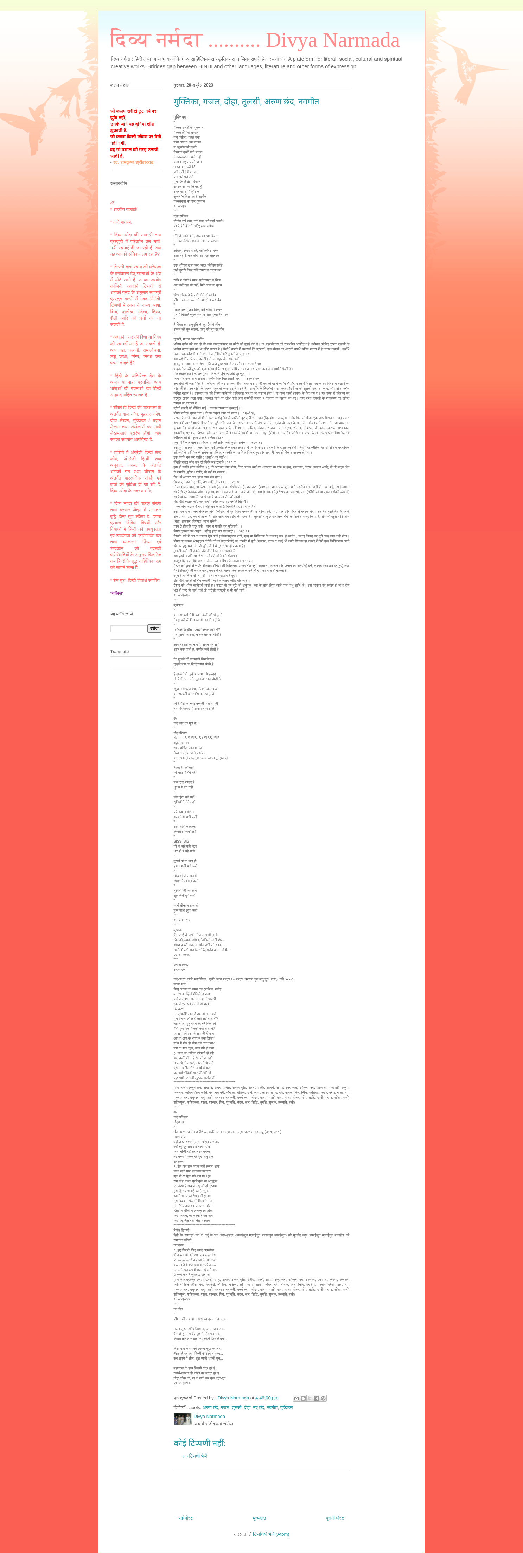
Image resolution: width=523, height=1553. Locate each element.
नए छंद (258, 1407)
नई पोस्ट (186, 1518)
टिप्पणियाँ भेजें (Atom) (271, 1534)
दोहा (247, 1407)
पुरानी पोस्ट (335, 1518)
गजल (225, 1407)
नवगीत (272, 1407)
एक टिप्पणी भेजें (195, 1456)
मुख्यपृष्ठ (259, 1518)
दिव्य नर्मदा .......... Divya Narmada (255, 39)
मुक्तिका (286, 1407)
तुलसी (236, 1407)
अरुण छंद (210, 1407)
